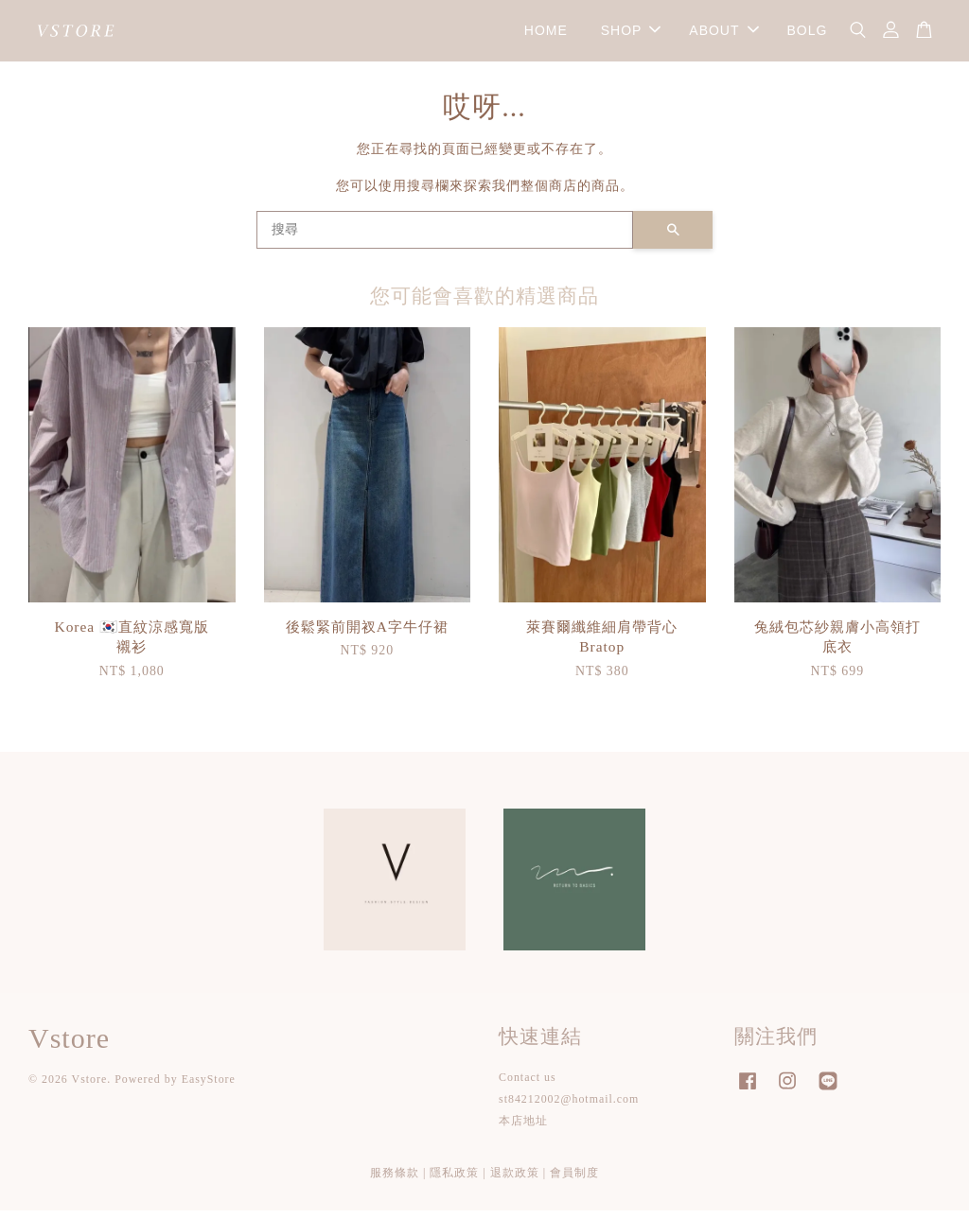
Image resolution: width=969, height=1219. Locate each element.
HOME (546, 34)
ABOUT (723, 34)
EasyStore (209, 1087)
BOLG (806, 34)
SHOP (631, 34)
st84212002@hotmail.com (569, 1107)
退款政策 (514, 1181)
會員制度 (574, 1181)
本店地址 (523, 1129)
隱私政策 (454, 1181)
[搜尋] (444, 238)
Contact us (527, 1085)
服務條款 (394, 1181)
